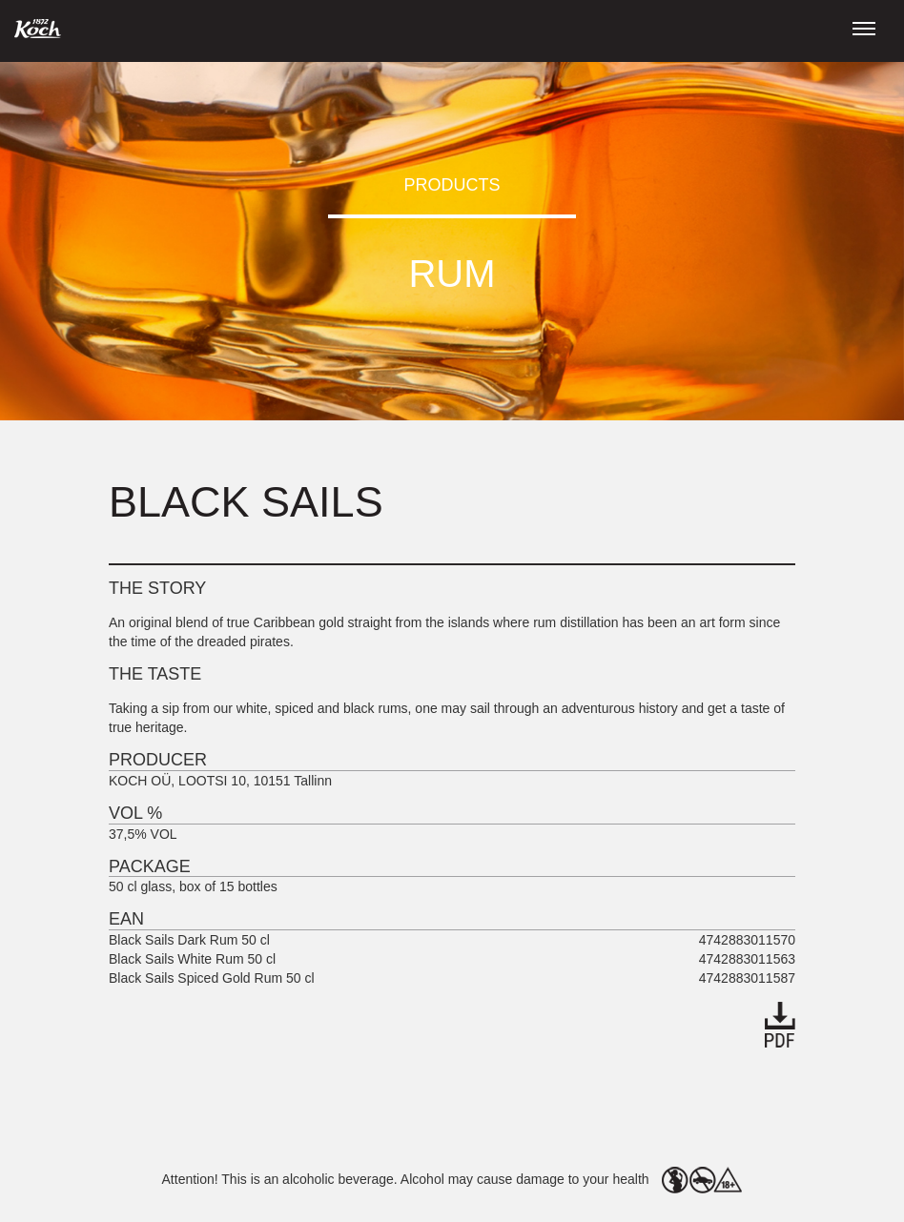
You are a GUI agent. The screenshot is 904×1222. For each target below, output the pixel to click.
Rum (451, 274)
